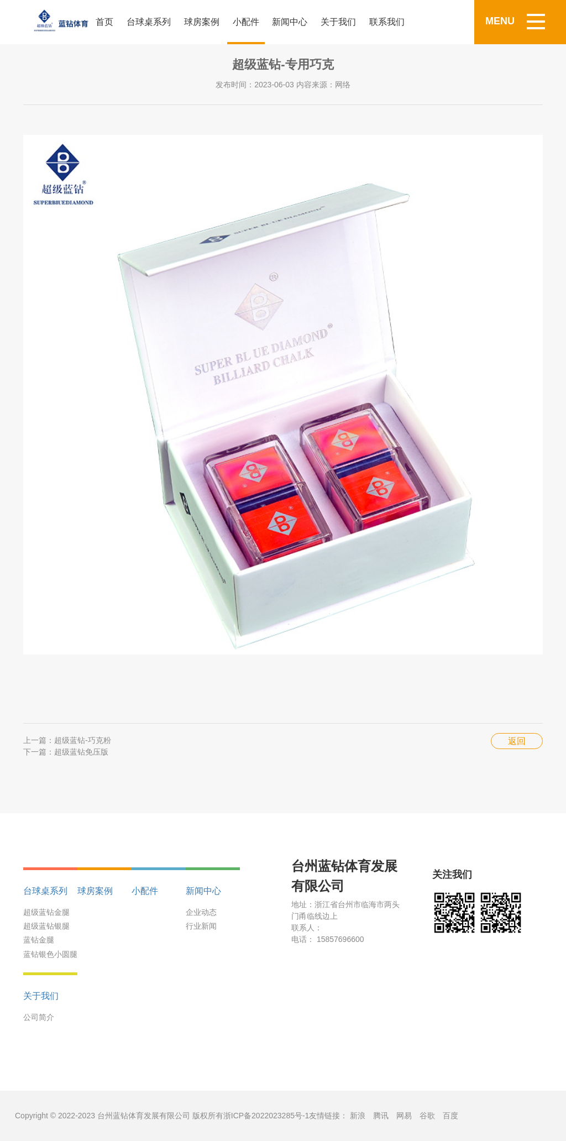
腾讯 (381, 1115)
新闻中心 (289, 22)
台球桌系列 (149, 22)
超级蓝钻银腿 (46, 926)
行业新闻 (201, 926)
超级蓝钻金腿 (46, 912)
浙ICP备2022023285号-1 (266, 1115)
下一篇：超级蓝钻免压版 (65, 751)
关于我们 (338, 22)
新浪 (357, 1115)
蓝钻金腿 (38, 939)
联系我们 (387, 22)
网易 (404, 1115)
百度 (450, 1115)
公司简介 (38, 1017)
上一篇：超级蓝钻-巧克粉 (67, 740)
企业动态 (201, 912)
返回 (517, 741)
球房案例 (201, 22)
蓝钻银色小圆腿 (50, 954)
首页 (104, 22)
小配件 (246, 22)
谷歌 (427, 1115)
